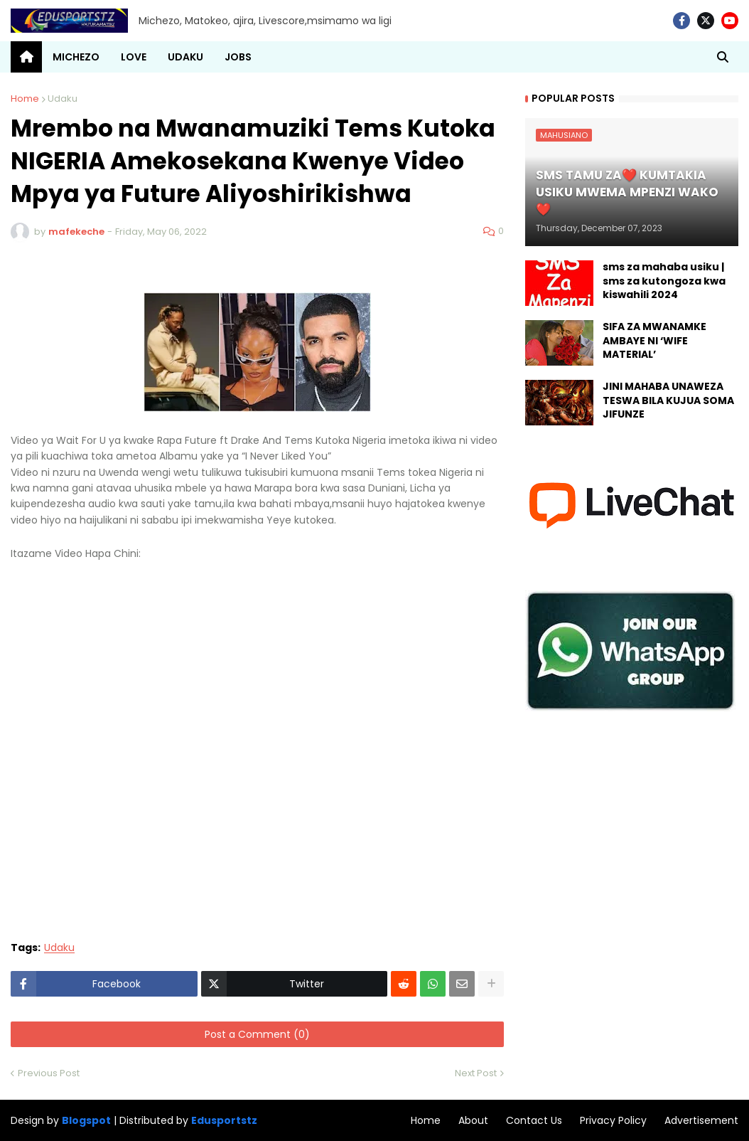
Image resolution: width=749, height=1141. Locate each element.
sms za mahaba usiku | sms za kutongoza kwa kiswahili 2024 (664, 281)
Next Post (476, 1073)
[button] (722, 57)
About (473, 1120)
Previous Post (49, 1073)
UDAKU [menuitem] (185, 57)
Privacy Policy (613, 1120)
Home (25, 98)
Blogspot (86, 1120)
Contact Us (534, 1120)
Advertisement (701, 1120)
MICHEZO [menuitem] (76, 57)
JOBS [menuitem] (238, 57)
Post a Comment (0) (257, 1034)
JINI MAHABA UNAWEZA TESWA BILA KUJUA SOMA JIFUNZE (668, 400)
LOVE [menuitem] (133, 57)
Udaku (62, 98)
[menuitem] (26, 57)
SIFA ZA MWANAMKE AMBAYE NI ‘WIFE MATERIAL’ (654, 340)
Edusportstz (224, 1120)
